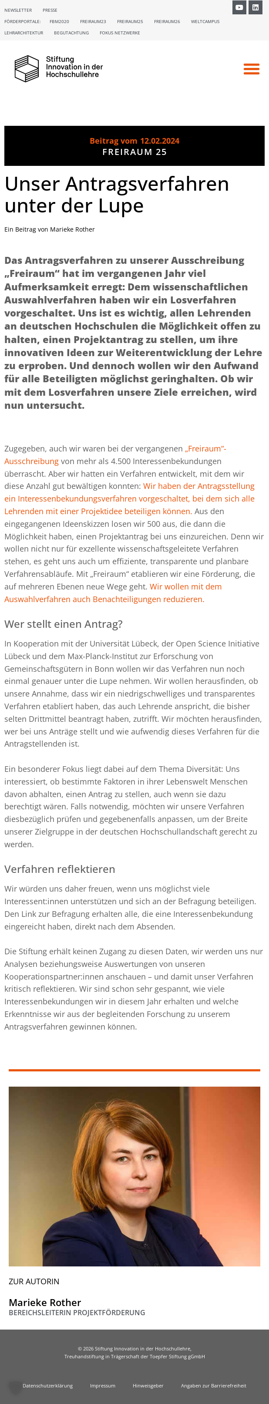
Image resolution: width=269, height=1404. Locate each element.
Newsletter (18, 10)
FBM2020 (59, 21)
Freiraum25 (130, 21)
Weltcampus (205, 21)
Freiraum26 (167, 21)
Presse (50, 10)
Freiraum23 (93, 21)
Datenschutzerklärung (48, 1385)
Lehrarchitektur (23, 33)
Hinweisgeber (148, 1385)
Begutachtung (71, 33)
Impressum (102, 1385)
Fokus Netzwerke (120, 33)
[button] (252, 69)
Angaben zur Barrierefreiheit (213, 1385)
